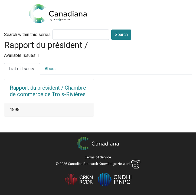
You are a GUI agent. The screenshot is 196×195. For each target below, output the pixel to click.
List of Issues (22, 68)
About (50, 68)
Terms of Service (98, 157)
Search (121, 34)
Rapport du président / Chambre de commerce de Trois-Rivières (48, 91)
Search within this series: (27, 34)
